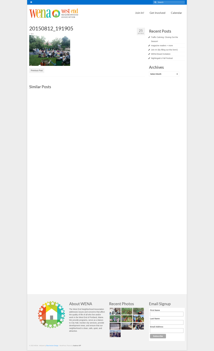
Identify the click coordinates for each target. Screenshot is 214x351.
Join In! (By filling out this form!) (164, 50)
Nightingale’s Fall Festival (162, 58)
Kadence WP (77, 345)
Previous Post (37, 70)
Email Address (156, 327)
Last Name (155, 318)
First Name (155, 310)
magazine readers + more (162, 45)
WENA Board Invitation (160, 54)
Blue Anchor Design (52, 345)
